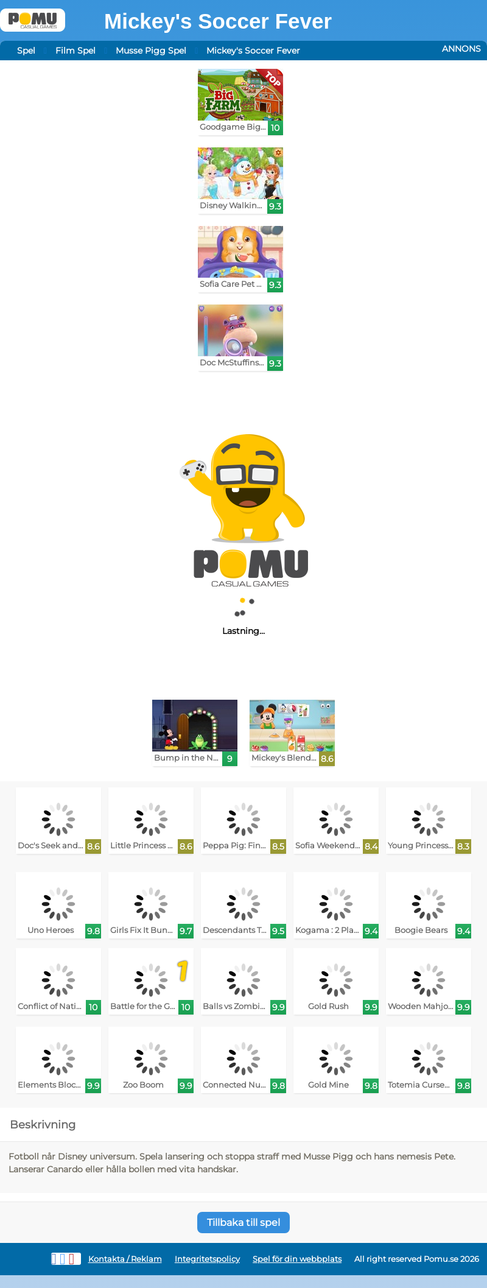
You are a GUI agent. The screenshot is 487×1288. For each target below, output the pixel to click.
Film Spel (75, 50)
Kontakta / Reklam (125, 1259)
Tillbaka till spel (243, 1222)
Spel (26, 50)
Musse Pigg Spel (151, 50)
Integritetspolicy (207, 1259)
